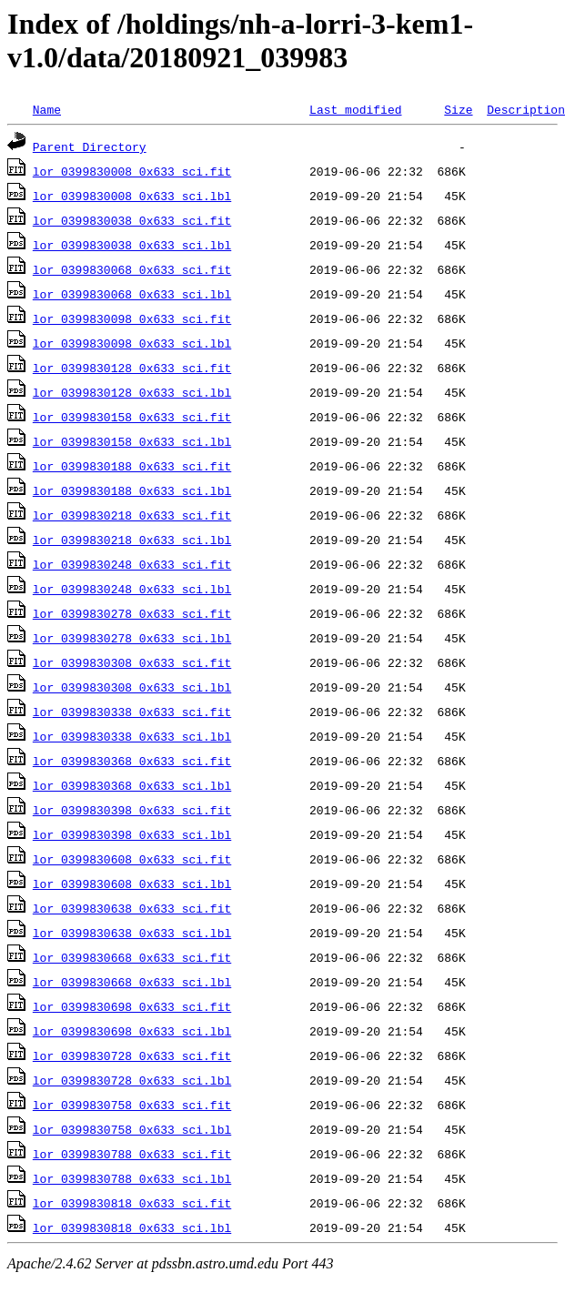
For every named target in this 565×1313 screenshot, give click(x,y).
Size (458, 109)
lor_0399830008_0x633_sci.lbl (132, 195)
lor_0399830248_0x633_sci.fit (132, 564)
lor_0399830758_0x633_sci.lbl (132, 1129)
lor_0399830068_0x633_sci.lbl (132, 294)
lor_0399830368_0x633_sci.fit (132, 760)
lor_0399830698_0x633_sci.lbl (132, 1031)
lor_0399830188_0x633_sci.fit (132, 466)
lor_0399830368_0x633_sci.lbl (132, 785)
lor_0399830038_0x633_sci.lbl (132, 245)
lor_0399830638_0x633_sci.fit (132, 908)
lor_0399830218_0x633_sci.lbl (132, 539)
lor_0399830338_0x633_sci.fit (132, 711)
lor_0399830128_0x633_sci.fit (132, 367)
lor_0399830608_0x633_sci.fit (132, 859)
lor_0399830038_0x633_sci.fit (132, 220)
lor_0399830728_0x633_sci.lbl (132, 1080)
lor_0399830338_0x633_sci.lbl (132, 736)
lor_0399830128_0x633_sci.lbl (132, 392)
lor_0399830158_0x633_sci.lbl (132, 441)
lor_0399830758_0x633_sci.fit (132, 1104)
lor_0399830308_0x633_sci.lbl (132, 687)
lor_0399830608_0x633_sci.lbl (132, 883)
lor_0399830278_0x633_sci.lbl (132, 638)
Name (47, 109)
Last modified (355, 109)
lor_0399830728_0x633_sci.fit (132, 1055)
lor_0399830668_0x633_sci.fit (132, 957)
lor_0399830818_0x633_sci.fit (132, 1203)
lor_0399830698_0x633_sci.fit (132, 1006)
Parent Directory (89, 146)
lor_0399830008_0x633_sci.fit (132, 171)
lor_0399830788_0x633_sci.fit (132, 1154)
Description (526, 109)
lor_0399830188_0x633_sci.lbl (132, 490)
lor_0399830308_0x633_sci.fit (132, 662)
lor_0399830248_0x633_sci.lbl (132, 589)
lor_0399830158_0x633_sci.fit (132, 417)
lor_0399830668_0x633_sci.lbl (132, 982)
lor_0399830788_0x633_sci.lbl (132, 1178)
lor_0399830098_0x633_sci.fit (132, 318)
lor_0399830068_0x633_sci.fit (132, 269)
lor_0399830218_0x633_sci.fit (132, 515)
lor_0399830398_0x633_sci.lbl (132, 834)
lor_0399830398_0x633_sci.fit (132, 810)
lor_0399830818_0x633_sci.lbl (132, 1227)
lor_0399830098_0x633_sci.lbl (132, 343)
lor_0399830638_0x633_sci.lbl (132, 932)
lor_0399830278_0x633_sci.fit (132, 613)
